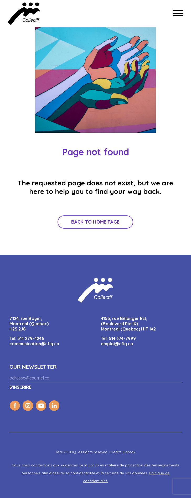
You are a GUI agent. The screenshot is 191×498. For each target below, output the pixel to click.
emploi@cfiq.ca (117, 343)
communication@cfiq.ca (34, 343)
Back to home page (95, 222)
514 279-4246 (30, 338)
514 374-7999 (122, 338)
